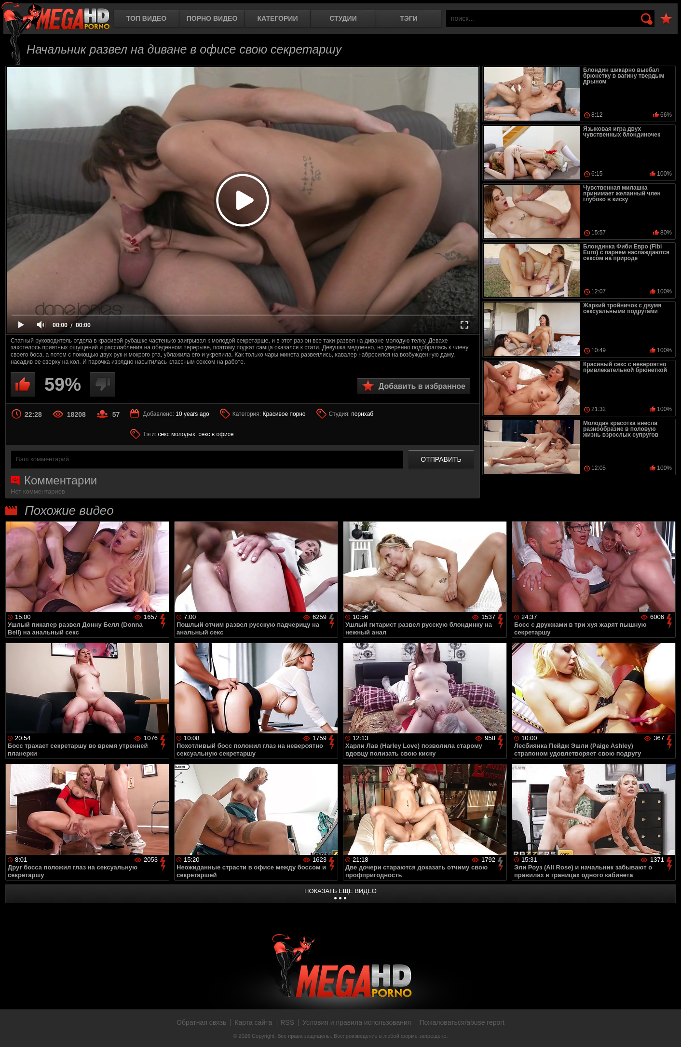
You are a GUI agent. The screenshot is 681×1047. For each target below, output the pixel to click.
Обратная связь (201, 1022)
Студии (342, 18)
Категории (278, 18)
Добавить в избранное (422, 386)
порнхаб (362, 414)
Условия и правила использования (356, 1022)
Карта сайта (253, 1022)
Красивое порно (283, 414)
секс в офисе (215, 434)
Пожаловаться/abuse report (461, 1022)
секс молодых (176, 434)
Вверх (666, 1029)
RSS (287, 1022)
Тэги (409, 18)
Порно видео (212, 18)
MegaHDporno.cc (55, 16)
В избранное (666, 19)
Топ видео (146, 18)
